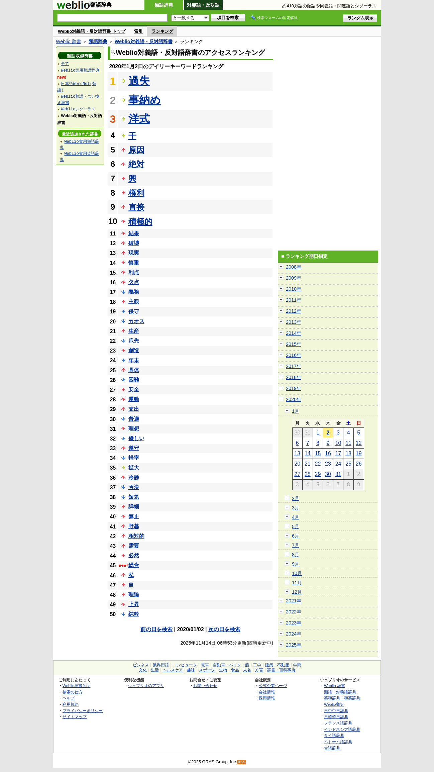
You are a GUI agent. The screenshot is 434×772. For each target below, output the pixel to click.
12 (359, 443)
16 (328, 453)
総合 (133, 565)
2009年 (293, 278)
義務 (133, 292)
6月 (295, 536)
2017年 (293, 366)
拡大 (133, 468)
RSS (242, 762)
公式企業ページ (273, 685)
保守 (133, 311)
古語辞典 (332, 748)
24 (338, 464)
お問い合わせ (205, 685)
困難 (133, 380)
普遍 (133, 419)
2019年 (293, 388)
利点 (133, 272)
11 (348, 443)
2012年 (293, 311)
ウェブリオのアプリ (146, 685)
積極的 (140, 221)
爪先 (133, 341)
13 (297, 453)
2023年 (293, 622)
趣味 (191, 670)
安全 (133, 389)
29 (318, 474)
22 (318, 464)
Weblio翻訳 (334, 704)
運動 (133, 399)
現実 (133, 253)
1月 (295, 411)
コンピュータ (185, 665)
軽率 (133, 458)
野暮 (133, 526)
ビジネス (141, 665)
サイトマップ (75, 716)
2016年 (293, 355)
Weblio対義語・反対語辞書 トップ (91, 31)
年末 (133, 360)
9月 (295, 564)
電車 (205, 665)
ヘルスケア (173, 670)
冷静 (133, 477)
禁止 (133, 516)
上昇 (133, 604)
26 (359, 464)
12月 (297, 592)
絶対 (136, 164)
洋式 (139, 119)
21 (308, 464)
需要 (133, 546)
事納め (144, 100)
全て (65, 63)
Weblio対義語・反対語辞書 (144, 41)
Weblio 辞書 (68, 41)
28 (308, 474)
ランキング (162, 31)
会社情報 (267, 692)
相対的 (136, 536)
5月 (295, 526)
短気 (133, 497)
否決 (133, 487)
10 (338, 443)
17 (338, 453)
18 (348, 453)
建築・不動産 (277, 665)
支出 (133, 409)
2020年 (293, 399)
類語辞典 (163, 5)
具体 (133, 370)
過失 (139, 81)
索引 (138, 31)
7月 (295, 545)
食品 (235, 670)
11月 (297, 582)
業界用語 (161, 665)
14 (308, 453)
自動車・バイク (227, 665)
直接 (136, 207)
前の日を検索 (156, 629)
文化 (143, 670)
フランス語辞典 (338, 723)
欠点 (133, 282)
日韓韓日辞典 (336, 716)
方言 (259, 670)
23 (328, 464)
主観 (133, 301)
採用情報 (267, 698)
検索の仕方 (73, 692)
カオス (136, 321)
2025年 (293, 645)
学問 (297, 665)
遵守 (133, 448)
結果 (133, 233)
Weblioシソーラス (78, 109)
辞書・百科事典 (281, 670)
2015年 (293, 344)
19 (359, 453)
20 (297, 464)
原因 (136, 150)
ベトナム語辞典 (338, 742)
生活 (155, 670)
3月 (295, 507)
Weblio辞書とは (76, 685)
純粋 (133, 614)
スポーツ (207, 670)
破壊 (133, 243)
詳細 (133, 506)
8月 (295, 554)
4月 (295, 517)
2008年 (293, 267)
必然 (133, 555)
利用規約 (71, 704)
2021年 (293, 600)
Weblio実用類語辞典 (80, 70)
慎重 (133, 263)
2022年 (293, 611)
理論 (133, 594)
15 (318, 453)
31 (338, 474)
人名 (247, 670)
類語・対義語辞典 (340, 692)
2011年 (293, 300)
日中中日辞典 (336, 710)
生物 (223, 670)
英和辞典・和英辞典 (342, 698)
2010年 (293, 289)
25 (348, 464)
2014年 (293, 333)
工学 (257, 665)
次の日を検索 (224, 629)
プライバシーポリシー (83, 710)
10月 (297, 573)
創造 (133, 350)
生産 (133, 331)
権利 (136, 192)
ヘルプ (69, 698)
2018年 (293, 377)
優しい (136, 438)
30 (328, 474)
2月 (295, 498)
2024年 (293, 634)
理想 (133, 428)
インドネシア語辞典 (342, 729)
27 (297, 474)
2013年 (293, 322)
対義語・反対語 (203, 5)
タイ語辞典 (334, 735)
